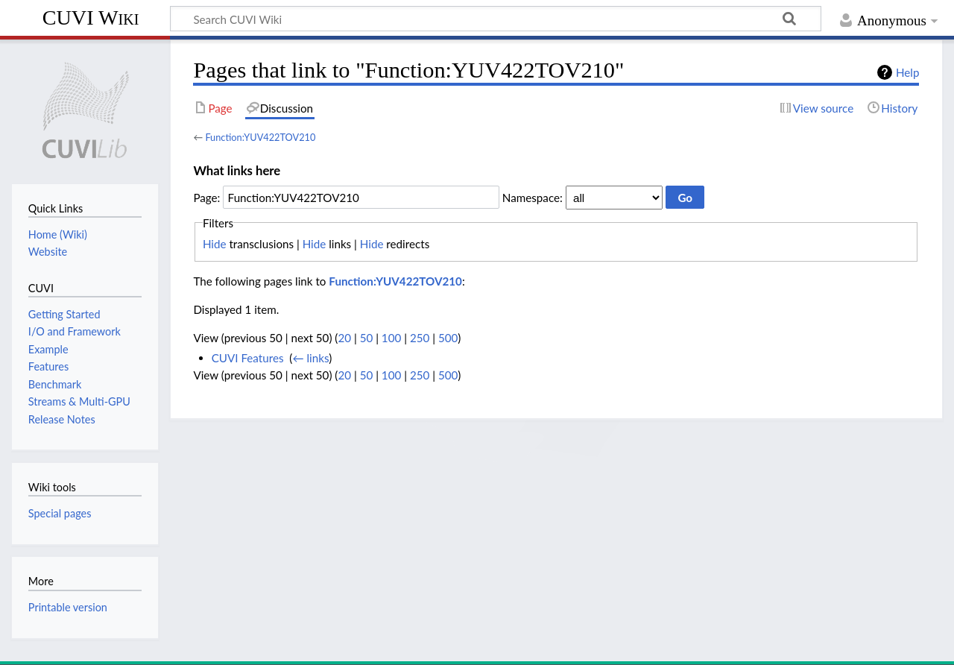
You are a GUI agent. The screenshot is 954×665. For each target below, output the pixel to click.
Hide (215, 243)
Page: (206, 197)
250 (419, 337)
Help (907, 72)
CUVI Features (248, 358)
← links (310, 358)
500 (448, 337)
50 (366, 337)
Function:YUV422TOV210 (260, 137)
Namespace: (532, 197)
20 (344, 337)
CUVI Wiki (90, 17)
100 (391, 337)
